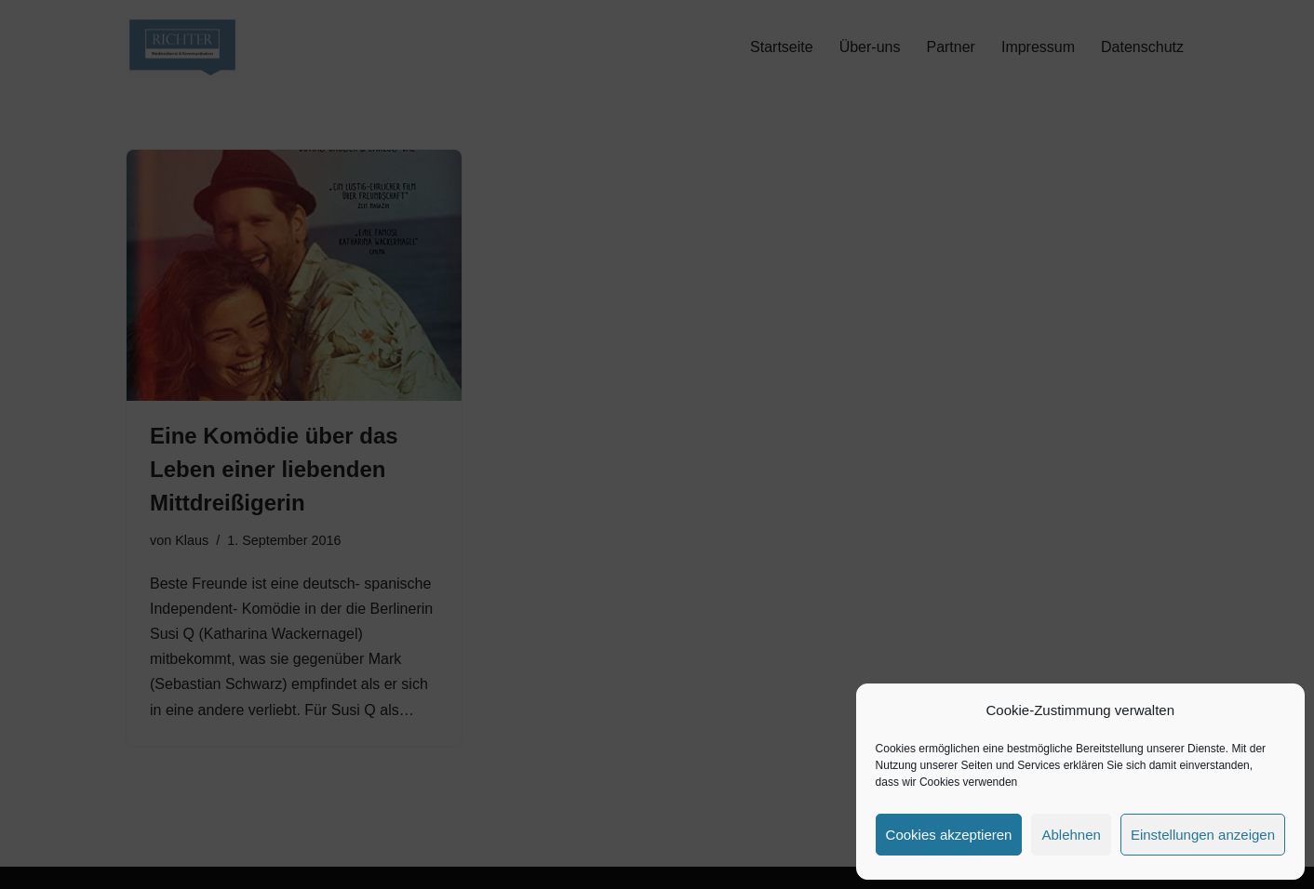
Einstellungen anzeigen (1203, 835)
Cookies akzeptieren (949, 835)
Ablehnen (1070, 835)
